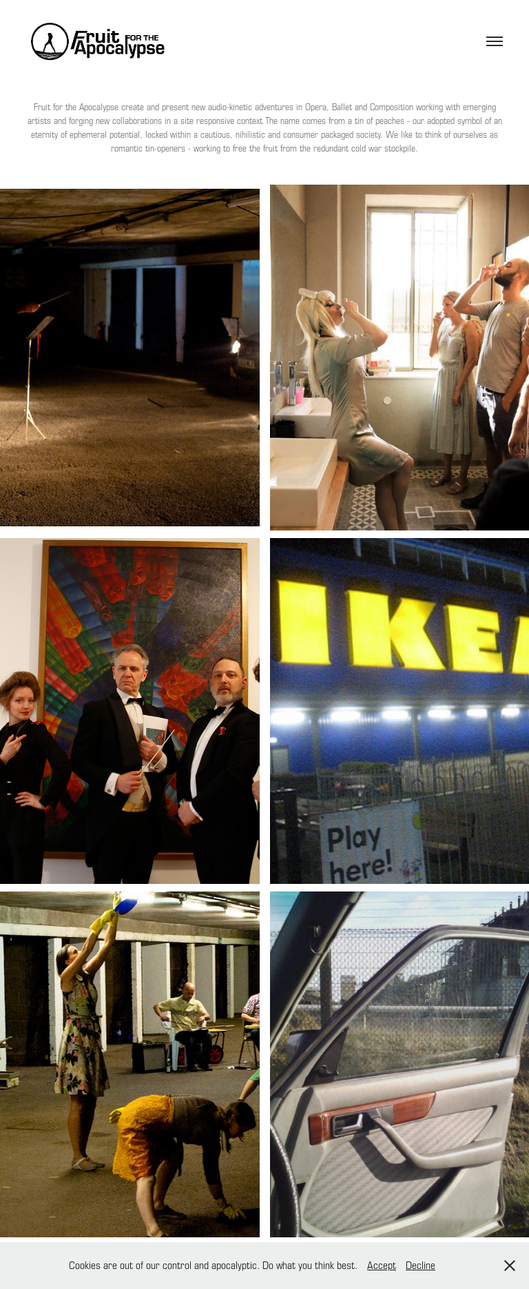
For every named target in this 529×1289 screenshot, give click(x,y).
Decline (420, 1265)
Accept (381, 1265)
